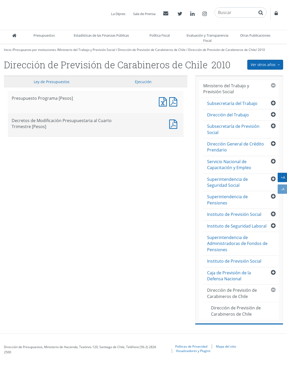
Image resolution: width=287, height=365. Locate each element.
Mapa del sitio (226, 346)
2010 (261, 50)
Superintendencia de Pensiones (227, 199)
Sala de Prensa (144, 13)
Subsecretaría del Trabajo (232, 103)
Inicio (7, 50)
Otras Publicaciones (255, 35)
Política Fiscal (159, 35)
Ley (52, 81)
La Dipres (118, 13)
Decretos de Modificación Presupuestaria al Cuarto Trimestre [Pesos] (174, 123)
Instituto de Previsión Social (234, 214)
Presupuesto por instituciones (34, 50)
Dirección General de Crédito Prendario (235, 147)
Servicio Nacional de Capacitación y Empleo (229, 164)
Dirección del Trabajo (228, 115)
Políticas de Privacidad (191, 346)
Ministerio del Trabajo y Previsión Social (86, 50)
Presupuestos (44, 35)
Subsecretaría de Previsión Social (233, 129)
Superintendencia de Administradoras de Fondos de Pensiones (237, 244)
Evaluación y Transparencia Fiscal (207, 38)
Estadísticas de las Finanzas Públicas (101, 35)
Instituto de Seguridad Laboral (236, 226)
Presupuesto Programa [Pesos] (164, 101)
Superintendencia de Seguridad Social (227, 182)
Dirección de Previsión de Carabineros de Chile (152, 50)
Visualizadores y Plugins (193, 351)
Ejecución (143, 81)
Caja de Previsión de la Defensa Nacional (229, 276)
